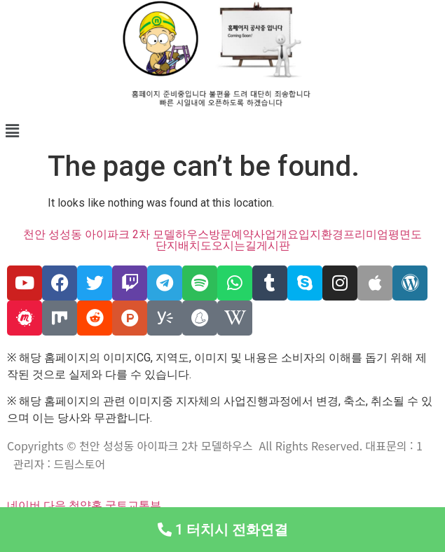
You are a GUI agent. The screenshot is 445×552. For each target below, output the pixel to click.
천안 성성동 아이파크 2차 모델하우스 (116, 234)
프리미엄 (365, 234)
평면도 (405, 234)
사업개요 (276, 234)
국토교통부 (133, 505)
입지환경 (321, 234)
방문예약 (231, 234)
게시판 (273, 245)
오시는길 (234, 245)
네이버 (24, 505)
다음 (54, 505)
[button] (222, 131)
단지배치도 (184, 245)
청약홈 (85, 505)
